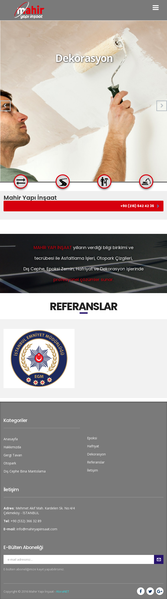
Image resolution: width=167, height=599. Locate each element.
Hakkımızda (12, 447)
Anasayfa (11, 439)
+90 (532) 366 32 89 (26, 521)
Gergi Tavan (13, 455)
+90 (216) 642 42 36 (139, 206)
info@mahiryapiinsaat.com (37, 529)
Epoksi (92, 438)
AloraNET (62, 591)
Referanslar (96, 462)
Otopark (10, 463)
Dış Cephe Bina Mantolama (25, 471)
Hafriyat (93, 446)
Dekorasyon (96, 454)
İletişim (92, 470)
